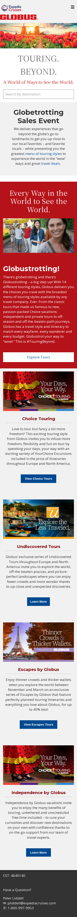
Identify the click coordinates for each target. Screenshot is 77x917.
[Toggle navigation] (72, 8)
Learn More (38, 601)
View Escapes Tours (38, 724)
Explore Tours (38, 357)
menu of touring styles (44, 153)
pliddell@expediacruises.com (32, 903)
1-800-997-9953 (21, 908)
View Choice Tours (38, 478)
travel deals (50, 163)
